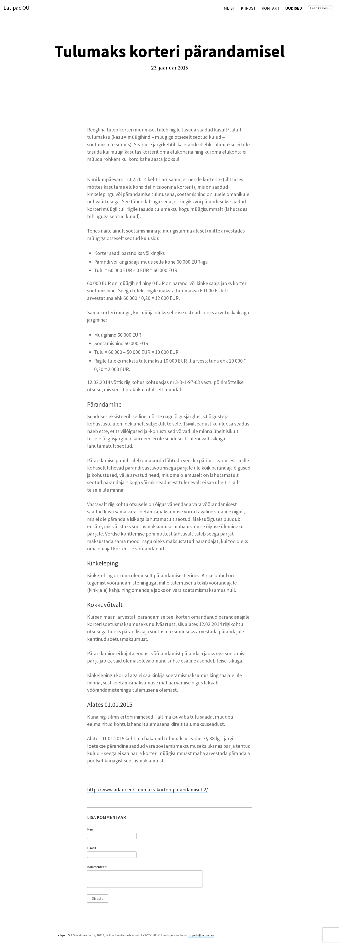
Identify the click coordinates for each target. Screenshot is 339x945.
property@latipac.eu (201, 935)
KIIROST (248, 8)
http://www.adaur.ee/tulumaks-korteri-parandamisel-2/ (147, 789)
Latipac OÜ (16, 7)
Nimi (90, 829)
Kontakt (271, 8)
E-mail (91, 848)
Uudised (293, 8)
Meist (229, 8)
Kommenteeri (97, 867)
